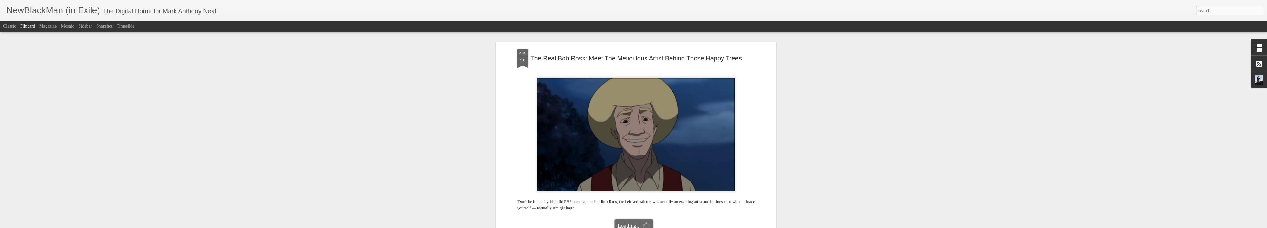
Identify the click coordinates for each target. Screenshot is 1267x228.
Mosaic (67, 26)
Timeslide (126, 26)
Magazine (48, 26)
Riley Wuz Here (637, 113)
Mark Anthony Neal (661, 105)
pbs (617, 113)
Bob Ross (576, 113)
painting (605, 113)
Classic (9, 26)
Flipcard (27, 26)
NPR (591, 113)
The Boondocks (668, 113)
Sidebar (85, 26)
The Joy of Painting (701, 113)
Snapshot (104, 26)
